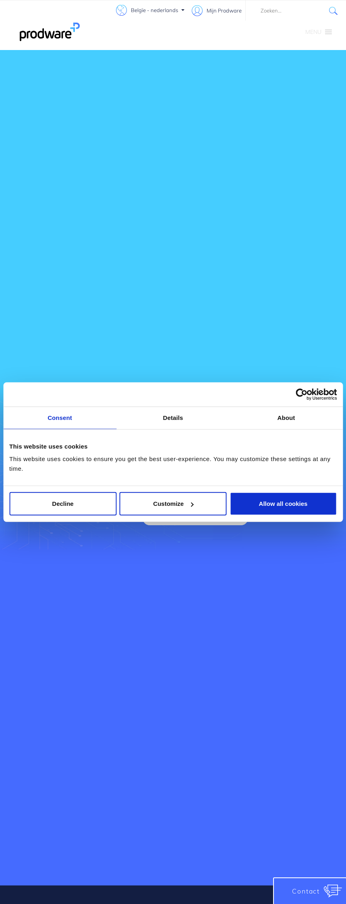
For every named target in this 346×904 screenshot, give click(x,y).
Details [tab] (173, 417)
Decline (62, 503)
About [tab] (286, 417)
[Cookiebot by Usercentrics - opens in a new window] (301, 394)
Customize (173, 503)
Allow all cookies (283, 503)
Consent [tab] (60, 417)
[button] (313, 32)
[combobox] (295, 10)
